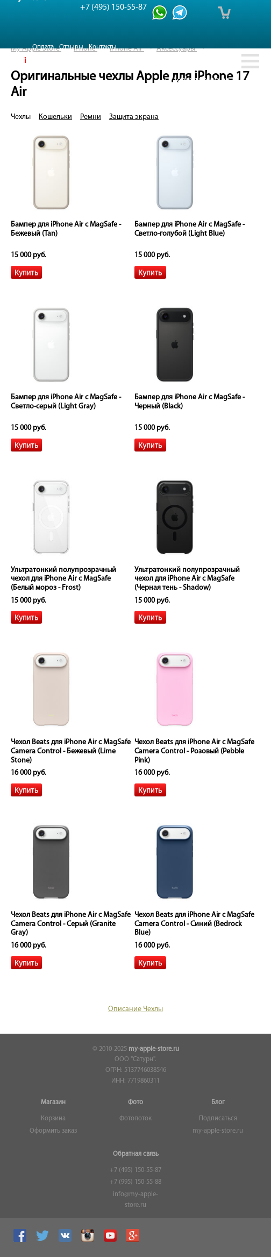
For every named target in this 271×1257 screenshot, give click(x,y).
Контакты (103, 47)
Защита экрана (134, 117)
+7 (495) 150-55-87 (135, 1170)
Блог (218, 1102)
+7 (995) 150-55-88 (135, 1182)
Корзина (53, 1118)
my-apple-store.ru (154, 1049)
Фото (135, 1102)
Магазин (53, 1102)
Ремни (90, 117)
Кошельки (55, 117)
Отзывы (71, 47)
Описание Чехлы (135, 1009)
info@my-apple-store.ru (135, 1200)
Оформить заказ (53, 1131)
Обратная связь (136, 1154)
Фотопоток (135, 1118)
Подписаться (218, 1118)
